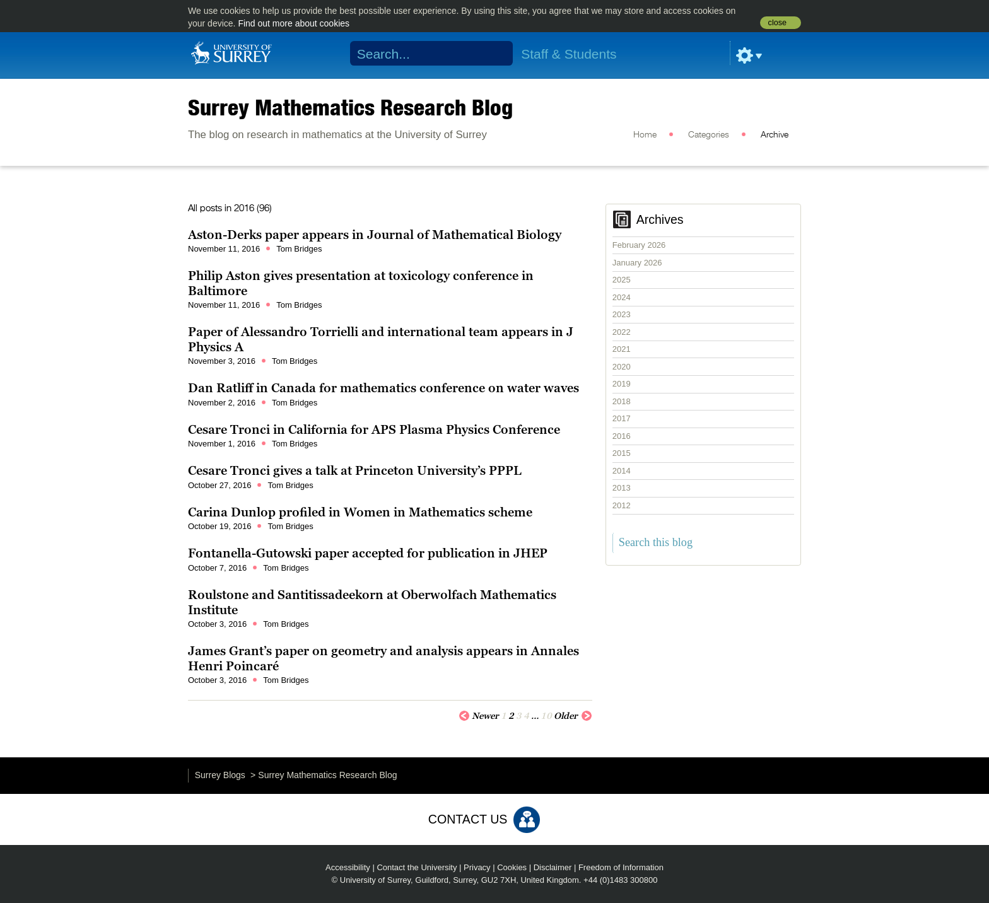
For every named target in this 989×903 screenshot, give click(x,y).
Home (645, 135)
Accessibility (347, 867)
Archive (774, 135)
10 (546, 716)
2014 (621, 470)
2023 (621, 314)
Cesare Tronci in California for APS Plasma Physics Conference (374, 429)
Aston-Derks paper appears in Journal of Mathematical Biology (374, 235)
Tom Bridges (299, 248)
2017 (621, 418)
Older (573, 715)
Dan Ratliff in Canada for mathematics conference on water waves (383, 388)
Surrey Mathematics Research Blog (350, 107)
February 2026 (639, 245)
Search (495, 53)
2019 (621, 383)
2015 (621, 453)
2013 (621, 487)
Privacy (477, 867)
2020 (621, 366)
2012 (621, 505)
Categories (708, 135)
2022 (621, 332)
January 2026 (637, 262)
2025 (621, 279)
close (777, 22)
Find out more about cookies (293, 23)
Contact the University (417, 867)
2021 (621, 349)
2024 (621, 297)
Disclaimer (553, 867)
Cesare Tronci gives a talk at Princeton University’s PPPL (355, 470)
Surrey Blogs (220, 775)
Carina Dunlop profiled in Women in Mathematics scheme (360, 512)
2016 (621, 436)
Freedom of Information (621, 867)
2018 (621, 401)
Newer (479, 715)
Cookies (512, 867)
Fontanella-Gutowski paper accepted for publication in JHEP (367, 553)
